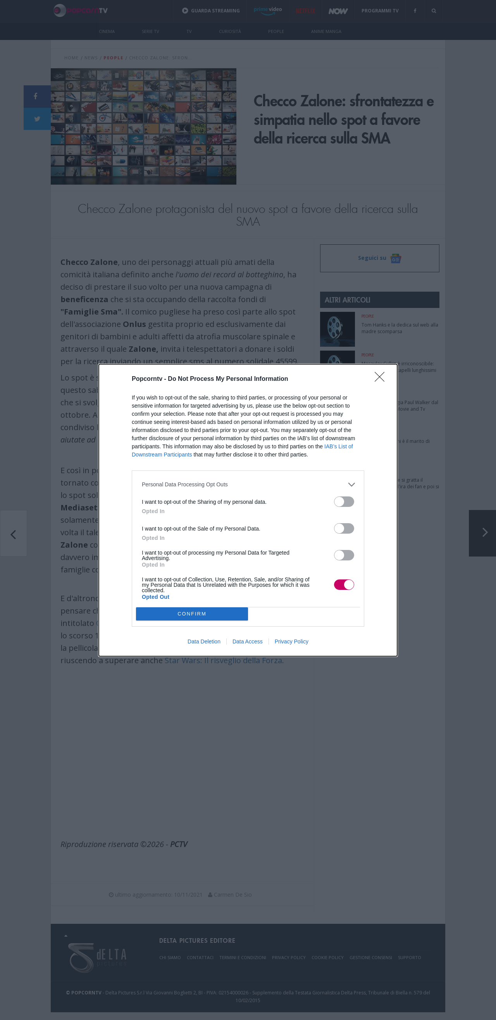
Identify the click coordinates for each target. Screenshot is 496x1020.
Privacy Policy (291, 641)
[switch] (344, 501)
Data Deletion (204, 641)
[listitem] (248, 485)
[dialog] (248, 510)
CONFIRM (192, 614)
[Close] (382, 379)
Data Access (247, 641)
